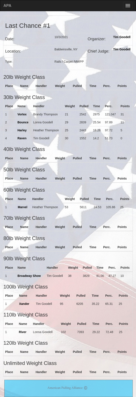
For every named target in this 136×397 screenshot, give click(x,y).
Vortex (22, 114)
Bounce (22, 122)
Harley (22, 130)
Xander (24, 304)
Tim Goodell (122, 37)
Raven (21, 138)
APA (7, 5)
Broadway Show (29, 276)
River (22, 332)
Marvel (22, 207)
